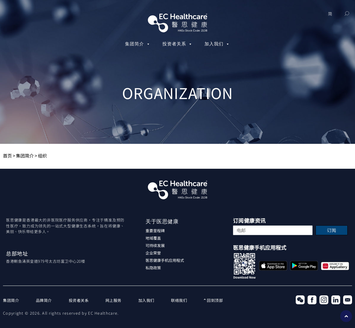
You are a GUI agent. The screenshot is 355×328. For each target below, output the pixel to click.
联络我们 (179, 300)
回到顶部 (213, 300)
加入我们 (217, 44)
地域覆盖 (153, 238)
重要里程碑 (155, 230)
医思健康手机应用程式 (164, 260)
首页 (7, 155)
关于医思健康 (161, 221)
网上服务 (113, 300)
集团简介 (138, 44)
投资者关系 (177, 44)
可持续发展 (155, 245)
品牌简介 (44, 300)
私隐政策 (153, 267)
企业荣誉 (153, 253)
